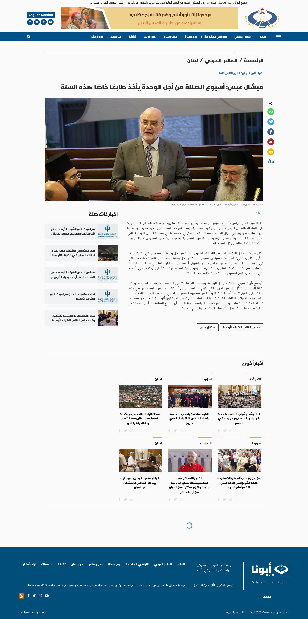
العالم (263, 37)
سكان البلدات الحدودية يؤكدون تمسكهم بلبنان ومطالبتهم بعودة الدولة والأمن (140, 419)
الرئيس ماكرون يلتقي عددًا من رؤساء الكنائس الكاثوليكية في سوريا (189, 419)
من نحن (266, 596)
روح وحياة (191, 37)
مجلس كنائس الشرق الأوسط (241, 327)
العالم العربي (242, 37)
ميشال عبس (208, 327)
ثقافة (132, 37)
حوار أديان (150, 37)
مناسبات (115, 37)
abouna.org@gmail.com (92, 584)
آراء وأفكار (97, 37)
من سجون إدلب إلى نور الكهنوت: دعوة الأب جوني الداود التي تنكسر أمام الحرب (239, 483)
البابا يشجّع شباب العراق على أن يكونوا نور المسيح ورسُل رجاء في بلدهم (239, 419)
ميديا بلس (24, 611)
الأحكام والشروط (235, 612)
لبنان (192, 60)
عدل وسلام (170, 37)
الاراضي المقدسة (215, 37)
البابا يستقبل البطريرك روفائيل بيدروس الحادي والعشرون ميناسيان (139, 483)
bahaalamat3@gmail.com (44, 584)
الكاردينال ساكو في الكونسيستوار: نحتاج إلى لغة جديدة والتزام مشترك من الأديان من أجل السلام (189, 485)
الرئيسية (253, 60)
